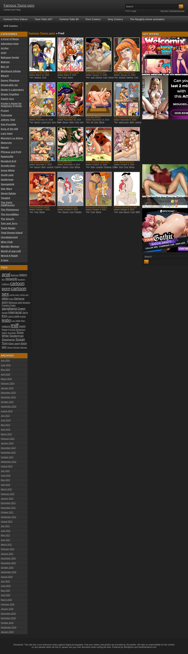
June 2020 (6, 586)
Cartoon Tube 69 (69, 19)
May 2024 (5, 370)
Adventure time (10, 43)
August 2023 (7, 411)
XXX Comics (10, 26)
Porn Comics (93, 19)
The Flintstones (10, 209)
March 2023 (6, 434)
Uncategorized (9, 237)
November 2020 (8, 563)
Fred (44, 77)
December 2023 (8, 393)
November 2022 (8, 452)
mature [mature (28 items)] (6, 326)
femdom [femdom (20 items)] (26, 302)
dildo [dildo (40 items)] (5, 298)
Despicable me (9, 85)
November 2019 (8, 618)
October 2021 (7, 512)
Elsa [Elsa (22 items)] (11, 299)
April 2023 (5, 429)
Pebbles (78, 212)
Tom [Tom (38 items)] (5, 343)
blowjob (122, 77)
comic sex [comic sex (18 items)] (24, 295)
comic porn (46, 122)
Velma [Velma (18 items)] (10, 347)
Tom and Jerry (9, 223)
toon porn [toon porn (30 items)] (14, 343)
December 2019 (8, 614)
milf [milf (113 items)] (15, 325)
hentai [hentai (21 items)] (5, 313)
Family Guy (7, 98)
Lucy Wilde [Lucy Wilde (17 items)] (16, 321)
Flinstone (108, 167)
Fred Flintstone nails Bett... (98, 162)
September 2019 (8, 627)
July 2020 (5, 581)
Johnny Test (8, 119)
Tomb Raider (8, 228)
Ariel (3, 52)
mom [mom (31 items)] (22, 326)
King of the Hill (9, 129)
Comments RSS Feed (176, 11)
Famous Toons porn (19, 5)
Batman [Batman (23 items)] (15, 275)
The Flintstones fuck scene (126, 117)
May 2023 (5, 425)
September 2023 (8, 406)
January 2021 (7, 554)
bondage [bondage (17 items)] (21, 279)
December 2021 (8, 503)
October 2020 (7, 567)
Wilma (101, 122)
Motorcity (6, 142)
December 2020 (8, 558)
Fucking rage (35, 117)
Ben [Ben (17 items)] (3, 279)
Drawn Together (10, 94)
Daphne (37, 77)
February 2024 (7, 383)
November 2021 (8, 508)
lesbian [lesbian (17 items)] (23, 316)
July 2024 (5, 360)
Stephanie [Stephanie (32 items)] (8, 339)
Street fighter (8, 193)
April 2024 (5, 374)
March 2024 (6, 379)
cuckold (50, 167)
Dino (54, 122)
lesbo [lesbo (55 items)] (6, 320)
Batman (5, 62)
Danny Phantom (10, 80)
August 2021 (7, 521)
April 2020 (5, 595)
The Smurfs (7, 219)
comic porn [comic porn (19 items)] (14, 295)
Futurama (6, 115)
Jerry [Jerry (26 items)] (25, 312)
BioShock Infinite (11, 71)
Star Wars (6, 188)
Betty (72, 122)
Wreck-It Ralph (9, 255)
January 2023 (7, 443)
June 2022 (6, 475)
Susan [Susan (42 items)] (20, 339)
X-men (4, 260)
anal (93, 77)
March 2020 (6, 600)
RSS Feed (164, 11)
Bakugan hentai (10, 57)
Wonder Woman (10, 246)
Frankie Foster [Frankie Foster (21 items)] (9, 305)
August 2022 (7, 466)
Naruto (5, 147)
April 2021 (5, 540)
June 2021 (6, 531)
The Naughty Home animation (147, 19)
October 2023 (7, 402)
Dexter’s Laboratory (12, 89)
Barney (37, 122)
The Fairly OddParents (8, 203)
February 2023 (7, 439)
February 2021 (7, 549)
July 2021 (5, 526)
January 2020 (7, 609)
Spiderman (7, 179)
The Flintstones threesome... (64, 163)
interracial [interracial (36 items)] (15, 312)
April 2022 (5, 485)
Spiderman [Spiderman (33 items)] (16, 336)
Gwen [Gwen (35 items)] (21, 309)
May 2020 (5, 590)
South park (7, 175)
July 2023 (5, 416)
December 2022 (8, 448)
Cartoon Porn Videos (15, 19)
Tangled (5, 198)
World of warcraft (11, 251)
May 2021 (5, 535)
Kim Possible (8, 124)
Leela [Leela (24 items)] (16, 316)
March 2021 (6, 544)
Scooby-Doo (8, 165)
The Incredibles (10, 214)
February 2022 (7, 494)
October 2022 (7, 457)
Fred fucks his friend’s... (40, 162)
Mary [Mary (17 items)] (23, 321)
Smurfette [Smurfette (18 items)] (12, 333)
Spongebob (7, 184)
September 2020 (8, 572)
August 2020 (7, 577)
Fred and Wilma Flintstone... (93, 118)
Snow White (8, 170)
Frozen (5, 110)
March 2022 (6, 489)
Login (134, 11)
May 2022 (5, 480)
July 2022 (5, 471)
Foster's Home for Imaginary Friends (11, 104)
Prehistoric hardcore (66, 117)
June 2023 (6, 420)
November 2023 (8, 397)
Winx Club (7, 242)
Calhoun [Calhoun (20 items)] (6, 284)
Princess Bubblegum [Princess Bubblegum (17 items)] (16, 330)
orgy (82, 122)
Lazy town (7, 133)
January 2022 (7, 498)
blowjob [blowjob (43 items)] (11, 279)
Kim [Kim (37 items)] (4, 316)
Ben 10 (5, 66)
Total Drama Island (11, 232)
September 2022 (8, 462)
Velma (70, 77)
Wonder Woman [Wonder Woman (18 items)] (20, 347)
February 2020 (7, 604)
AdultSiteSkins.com (147, 647)
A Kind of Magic (10, 39)
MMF (138, 212)
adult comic (124, 122)
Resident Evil (8, 161)
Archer (5, 48)
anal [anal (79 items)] (6, 274)
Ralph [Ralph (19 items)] (4, 333)
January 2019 (7, 632)
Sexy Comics (115, 19)
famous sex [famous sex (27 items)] (15, 302)
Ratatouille (7, 156)
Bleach (5, 75)
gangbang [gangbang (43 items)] (9, 309)
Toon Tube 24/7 (43, 19)
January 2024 (7, 388)
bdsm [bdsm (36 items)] (23, 275)
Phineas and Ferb (11, 152)
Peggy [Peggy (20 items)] (5, 329)
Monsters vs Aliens (12, 138)
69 (92, 122)
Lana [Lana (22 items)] (10, 316)
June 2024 (6, 365)
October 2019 (7, 623)
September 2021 (8, 517)
